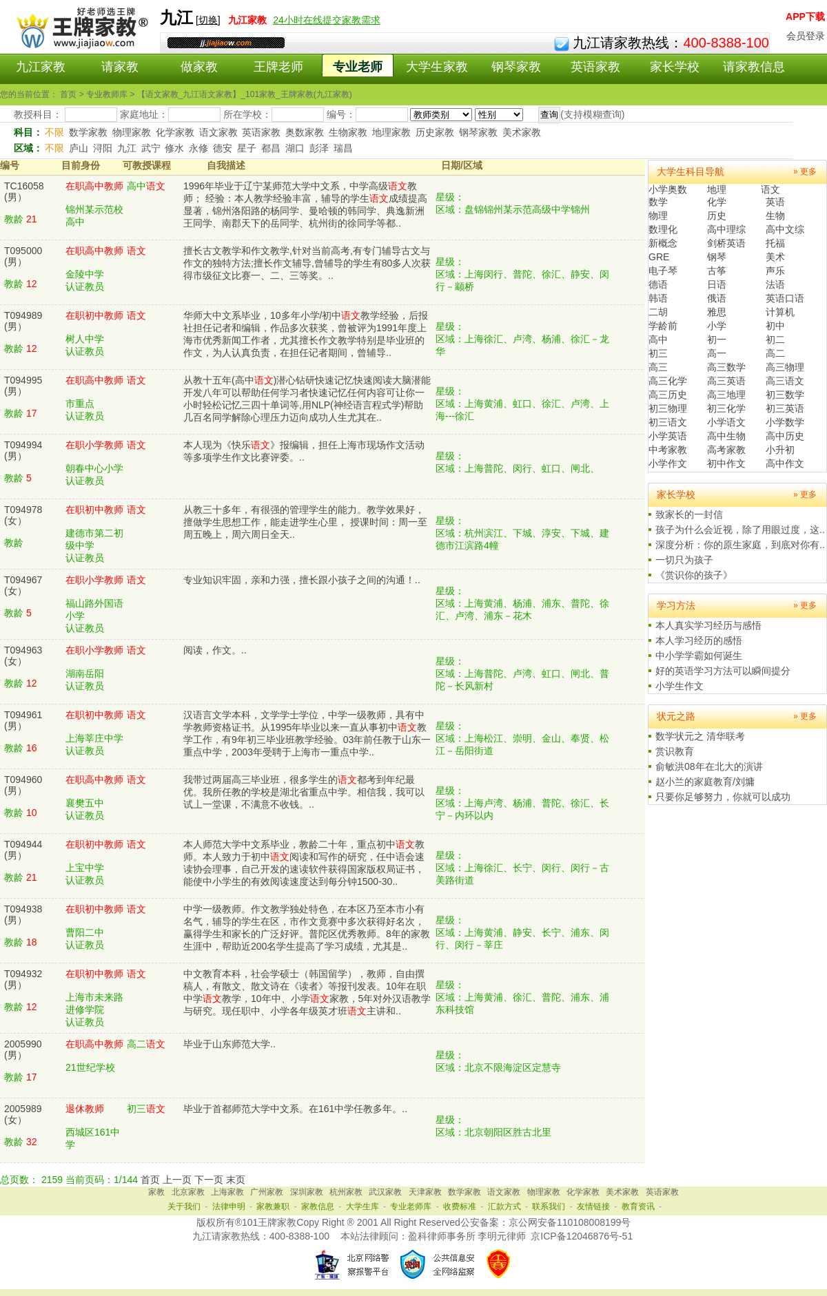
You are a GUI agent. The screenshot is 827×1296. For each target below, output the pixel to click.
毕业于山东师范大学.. (229, 1043)
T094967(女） (23, 585)
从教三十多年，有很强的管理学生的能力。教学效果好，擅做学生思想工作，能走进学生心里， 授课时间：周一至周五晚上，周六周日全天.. (305, 522)
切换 (208, 19)
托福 (775, 243)
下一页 (208, 1179)
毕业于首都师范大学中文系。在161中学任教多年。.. (295, 1108)
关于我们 (184, 1206)
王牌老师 (278, 67)
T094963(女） (23, 656)
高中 (658, 339)
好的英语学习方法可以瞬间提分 (722, 670)
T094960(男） (23, 785)
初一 (716, 339)
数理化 (663, 229)
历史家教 (435, 132)
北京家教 (188, 1192)
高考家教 (726, 449)
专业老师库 (410, 1206)
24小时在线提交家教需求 (326, 19)
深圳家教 (306, 1192)
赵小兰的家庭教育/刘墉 (705, 781)
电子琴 (663, 270)
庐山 (78, 148)
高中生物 (726, 435)
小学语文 (726, 422)
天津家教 (425, 1192)
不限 (54, 132)
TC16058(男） (24, 191)
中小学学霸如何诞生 (698, 655)
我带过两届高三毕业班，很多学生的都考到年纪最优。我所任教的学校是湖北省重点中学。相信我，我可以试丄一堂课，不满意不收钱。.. (304, 792)
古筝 (716, 270)
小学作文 (668, 463)
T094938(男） (23, 914)
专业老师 (357, 67)
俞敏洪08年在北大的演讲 (709, 766)
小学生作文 (679, 685)
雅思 (716, 311)
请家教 (120, 67)
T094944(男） (23, 850)
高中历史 (785, 435)
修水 (174, 148)
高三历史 (668, 394)
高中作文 (785, 463)
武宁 (151, 148)
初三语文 (668, 422)
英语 (775, 201)
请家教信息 (754, 67)
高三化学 (668, 380)
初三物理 (668, 408)
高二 (775, 353)
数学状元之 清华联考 (700, 736)
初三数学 (785, 394)
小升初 (780, 449)
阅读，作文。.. (215, 650)
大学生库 (362, 1206)
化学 (716, 201)
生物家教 (348, 132)
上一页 (177, 1179)
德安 (222, 148)
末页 (235, 1179)
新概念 (663, 243)
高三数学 (726, 367)
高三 (658, 367)
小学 (716, 325)
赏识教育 (674, 751)
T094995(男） (23, 386)
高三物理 (785, 367)
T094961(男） (23, 720)
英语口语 (785, 298)
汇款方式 (504, 1206)
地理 (716, 189)
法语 (775, 284)
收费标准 (459, 1206)
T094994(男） (23, 450)
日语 (716, 284)
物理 (658, 215)
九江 (126, 148)
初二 (775, 339)
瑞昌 (343, 148)
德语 (658, 284)
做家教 (199, 67)
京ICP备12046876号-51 (582, 1236)
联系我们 (548, 1206)
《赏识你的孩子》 (694, 575)
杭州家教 (346, 1192)
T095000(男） (23, 256)
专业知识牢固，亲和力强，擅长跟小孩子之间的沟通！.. (301, 579)
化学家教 (175, 132)
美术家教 (521, 132)
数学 (658, 201)
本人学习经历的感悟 (698, 640)
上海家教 (227, 1192)
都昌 (270, 148)
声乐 (775, 270)
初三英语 (785, 408)
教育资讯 (638, 1206)
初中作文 (726, 463)
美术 (775, 256)
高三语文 (785, 380)
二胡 (658, 311)
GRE (659, 256)
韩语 (658, 298)
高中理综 (726, 229)
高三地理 (726, 394)
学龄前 (663, 325)
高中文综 (785, 229)
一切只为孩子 (684, 559)
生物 (775, 215)
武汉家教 (385, 1192)
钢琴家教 (516, 67)
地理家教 (391, 132)
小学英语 (668, 435)
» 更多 (805, 171)
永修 (198, 148)
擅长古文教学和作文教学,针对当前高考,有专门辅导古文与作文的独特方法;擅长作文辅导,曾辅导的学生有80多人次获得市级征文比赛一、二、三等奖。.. (307, 263)
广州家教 (266, 1192)
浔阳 (102, 148)
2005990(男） (23, 1049)
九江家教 (40, 67)
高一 (716, 353)
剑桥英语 (726, 243)
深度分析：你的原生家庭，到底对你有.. (740, 544)
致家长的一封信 (689, 514)
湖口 (295, 148)
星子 (246, 148)
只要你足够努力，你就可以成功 (722, 796)
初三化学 (726, 408)
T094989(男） (23, 321)
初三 (658, 353)
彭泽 (319, 148)
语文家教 (218, 132)
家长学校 (675, 67)
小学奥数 (668, 189)
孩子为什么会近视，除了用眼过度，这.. (740, 529)
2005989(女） (23, 1114)
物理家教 (131, 132)
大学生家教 (437, 67)
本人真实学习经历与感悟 (708, 625)
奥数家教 (304, 132)
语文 (770, 189)
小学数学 (785, 422)
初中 (775, 325)
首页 (150, 1179)
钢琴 (716, 256)
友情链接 (593, 1206)
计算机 (780, 311)
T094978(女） (23, 515)
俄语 (716, 298)
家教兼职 (272, 1206)
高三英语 (726, 380)
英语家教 (595, 67)
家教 (156, 1192)
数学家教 (88, 132)
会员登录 (805, 35)
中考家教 (668, 449)
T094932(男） (23, 979)
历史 (716, 215)
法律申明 (228, 1206)
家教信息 (317, 1206)
